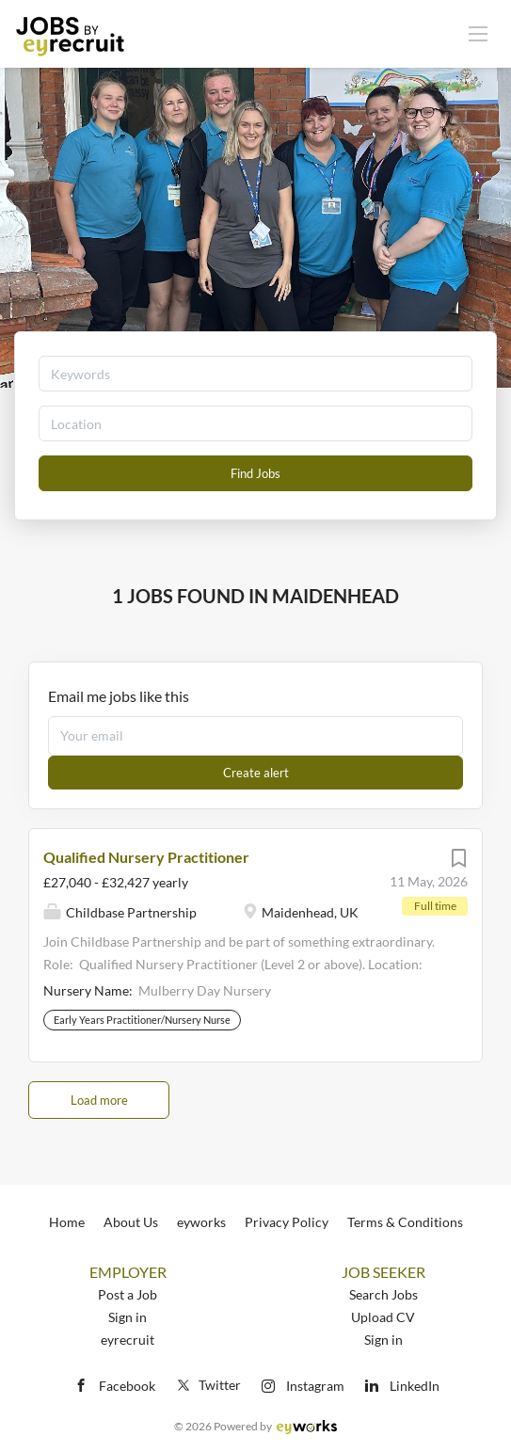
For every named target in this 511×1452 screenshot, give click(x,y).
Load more (99, 1100)
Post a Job (127, 1294)
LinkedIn (414, 1386)
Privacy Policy (286, 1222)
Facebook (127, 1386)
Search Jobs (383, 1294)
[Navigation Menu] (478, 33)
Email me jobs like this (118, 696)
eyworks (201, 1222)
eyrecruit (127, 1340)
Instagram (315, 1386)
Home (67, 1222)
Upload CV (383, 1317)
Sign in (127, 1317)
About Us (131, 1222)
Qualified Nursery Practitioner (146, 857)
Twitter (207, 1385)
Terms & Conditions (405, 1222)
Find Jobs (255, 473)
